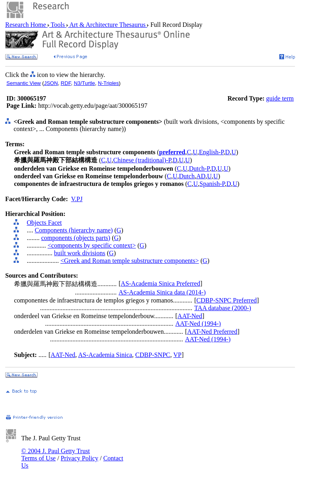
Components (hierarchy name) (74, 230)
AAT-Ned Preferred (212, 331)
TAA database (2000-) (222, 308)
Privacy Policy (79, 458)
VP (177, 354)
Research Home (26, 24)
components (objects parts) (75, 237)
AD (201, 176)
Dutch (187, 176)
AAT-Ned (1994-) (198, 323)
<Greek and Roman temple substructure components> (130, 260)
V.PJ (77, 199)
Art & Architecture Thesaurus (107, 24)
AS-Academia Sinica (105, 354)
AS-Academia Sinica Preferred (160, 283)
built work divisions (79, 253)
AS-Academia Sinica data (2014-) (162, 292)
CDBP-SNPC (152, 354)
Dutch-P (199, 168)
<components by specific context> (92, 245)
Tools (58, 24)
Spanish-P (212, 183)
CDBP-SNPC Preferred (226, 300)
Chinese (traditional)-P (142, 160)
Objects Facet (44, 222)
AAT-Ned (190, 316)
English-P (211, 152)
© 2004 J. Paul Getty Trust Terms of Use (55, 455)
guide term (280, 98)
